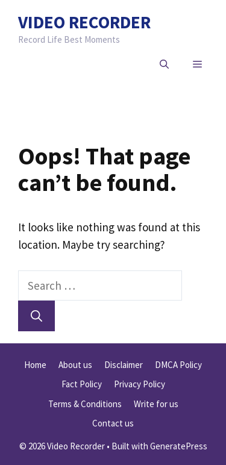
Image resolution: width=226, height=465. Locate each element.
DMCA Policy (178, 364)
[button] (164, 64)
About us (75, 364)
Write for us (156, 404)
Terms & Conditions (85, 404)
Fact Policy (81, 384)
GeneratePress (178, 446)
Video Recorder (84, 22)
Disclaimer (123, 364)
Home (35, 364)
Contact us (113, 423)
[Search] (36, 316)
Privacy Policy (139, 384)
